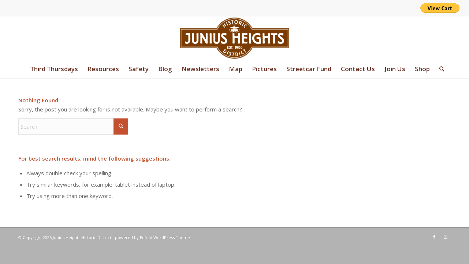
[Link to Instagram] (445, 236)
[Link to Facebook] (434, 236)
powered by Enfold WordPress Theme (152, 237)
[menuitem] (54, 69)
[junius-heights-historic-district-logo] (234, 38)
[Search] (439, 69)
